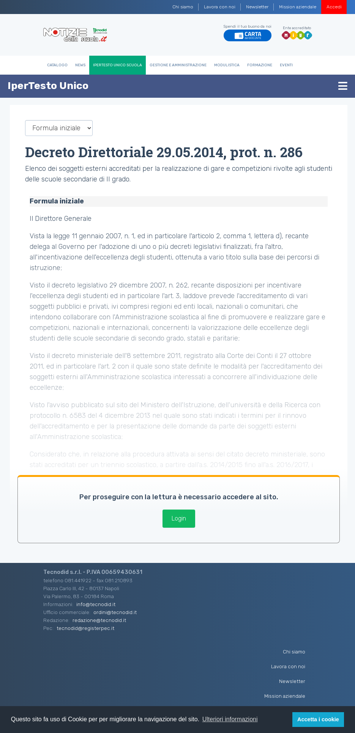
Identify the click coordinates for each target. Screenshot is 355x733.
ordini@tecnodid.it (115, 612)
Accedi (334, 6)
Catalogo (57, 65)
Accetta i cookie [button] (318, 719)
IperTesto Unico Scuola (117, 65)
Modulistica (227, 65)
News (80, 65)
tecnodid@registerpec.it (85, 628)
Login (179, 518)
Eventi (286, 65)
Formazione (259, 65)
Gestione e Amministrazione (178, 65)
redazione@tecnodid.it (99, 620)
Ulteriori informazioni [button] (230, 719)
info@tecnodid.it (95, 604)
